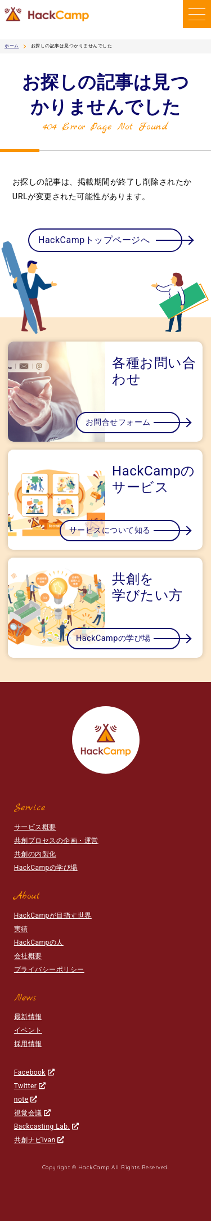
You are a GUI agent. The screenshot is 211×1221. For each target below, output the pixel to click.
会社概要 (28, 956)
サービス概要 (35, 827)
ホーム (12, 45)
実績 (21, 929)
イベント (28, 1030)
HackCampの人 (39, 942)
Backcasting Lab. (46, 1126)
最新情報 (28, 1017)
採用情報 (28, 1044)
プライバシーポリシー (49, 969)
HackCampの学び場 (46, 868)
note (26, 1099)
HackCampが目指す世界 (53, 915)
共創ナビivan (39, 1140)
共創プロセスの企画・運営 (56, 841)
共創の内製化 (35, 854)
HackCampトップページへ (94, 240)
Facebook (34, 1072)
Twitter (30, 1086)
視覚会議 (32, 1113)
